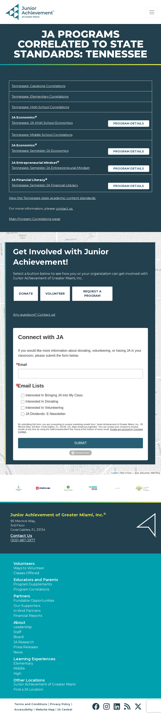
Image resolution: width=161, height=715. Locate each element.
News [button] (18, 652)
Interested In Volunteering (44, 407)
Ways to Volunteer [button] (28, 568)
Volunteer (55, 293)
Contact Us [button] (21, 536)
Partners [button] (21, 596)
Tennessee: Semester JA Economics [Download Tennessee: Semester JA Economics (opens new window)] (40, 151)
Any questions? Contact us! (34, 315)
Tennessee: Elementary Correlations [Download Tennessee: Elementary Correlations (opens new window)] (40, 96)
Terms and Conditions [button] (30, 704)
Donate (26, 293)
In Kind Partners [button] (26, 611)
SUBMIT (80, 443)
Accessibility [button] (23, 709)
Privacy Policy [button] (60, 704)
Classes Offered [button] (26, 573)
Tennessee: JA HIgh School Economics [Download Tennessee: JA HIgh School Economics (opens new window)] (42, 123)
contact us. (64, 208)
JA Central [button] (64, 709)
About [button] (19, 622)
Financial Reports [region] (27, 616)
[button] (96, 706)
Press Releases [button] (25, 647)
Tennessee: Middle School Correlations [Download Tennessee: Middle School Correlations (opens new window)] (42, 135)
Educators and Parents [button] (35, 580)
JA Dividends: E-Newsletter (46, 414)
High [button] (17, 674)
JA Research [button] (23, 642)
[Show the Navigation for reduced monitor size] (152, 12)
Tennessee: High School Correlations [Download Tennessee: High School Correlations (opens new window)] (40, 107)
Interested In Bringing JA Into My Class (54, 395)
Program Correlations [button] (31, 589)
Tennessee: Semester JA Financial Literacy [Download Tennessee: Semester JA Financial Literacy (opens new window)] (45, 185)
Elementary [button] (23, 663)
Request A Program (92, 293)
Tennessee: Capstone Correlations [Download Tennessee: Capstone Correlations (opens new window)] (38, 86)
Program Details (128, 123)
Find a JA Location (28, 689)
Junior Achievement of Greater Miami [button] (44, 684)
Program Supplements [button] (32, 584)
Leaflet (114, 473)
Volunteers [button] (24, 564)
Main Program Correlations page (34, 219)
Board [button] (18, 637)
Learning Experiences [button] (34, 659)
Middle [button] (19, 668)
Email (22, 364)
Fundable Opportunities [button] (33, 601)
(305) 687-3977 (22, 540)
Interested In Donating (42, 401)
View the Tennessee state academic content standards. (52, 198)
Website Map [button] (45, 709)
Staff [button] (17, 632)
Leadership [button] (22, 627)
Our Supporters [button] (26, 606)
